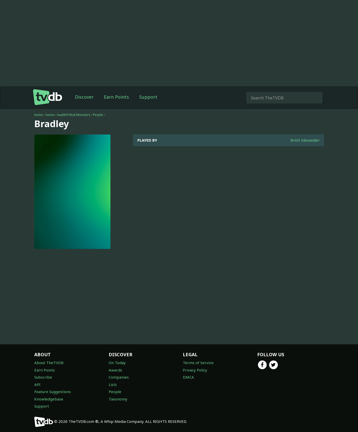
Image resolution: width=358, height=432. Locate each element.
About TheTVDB (48, 362)
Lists (113, 384)
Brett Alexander (305, 140)
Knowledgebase (48, 398)
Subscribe (43, 377)
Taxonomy (118, 398)
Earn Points (116, 97)
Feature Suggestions (52, 391)
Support (148, 97)
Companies (119, 377)
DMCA (188, 377)
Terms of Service (198, 362)
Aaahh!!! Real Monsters (73, 115)
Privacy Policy (195, 370)
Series (50, 115)
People (98, 115)
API (37, 384)
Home (38, 115)
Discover (84, 97)
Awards (115, 370)
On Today (117, 362)
